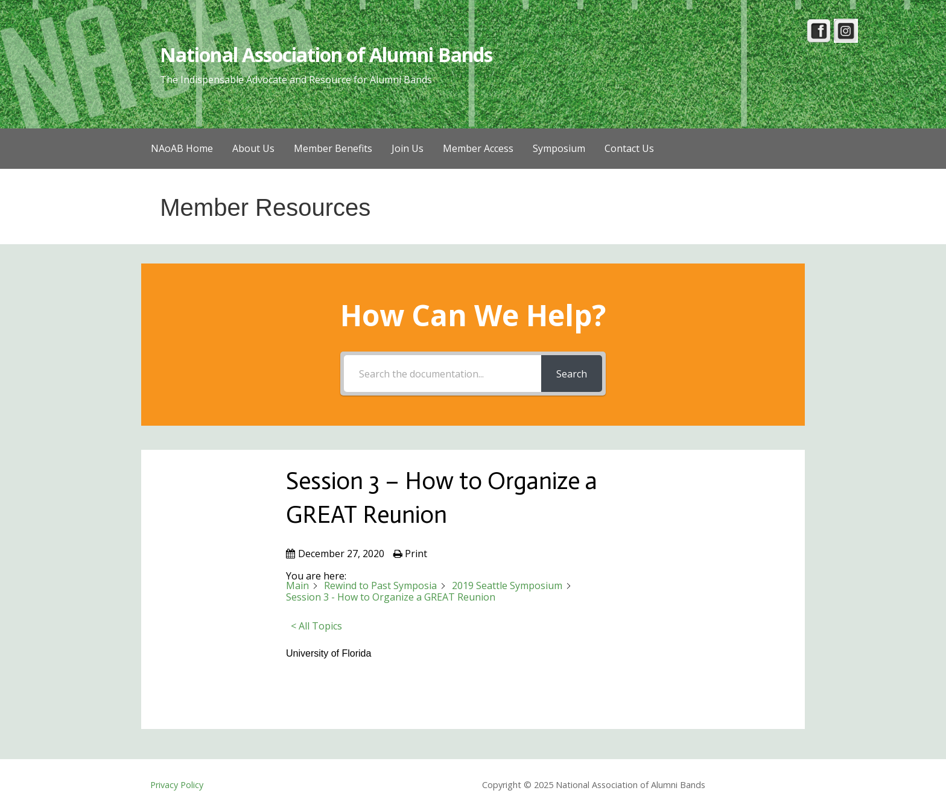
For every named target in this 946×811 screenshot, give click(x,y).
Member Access (478, 148)
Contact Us (629, 148)
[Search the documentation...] (442, 373)
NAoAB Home (182, 148)
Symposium (559, 148)
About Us (253, 148)
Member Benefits (333, 148)
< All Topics (316, 626)
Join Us (408, 148)
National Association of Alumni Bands (326, 55)
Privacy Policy (176, 784)
